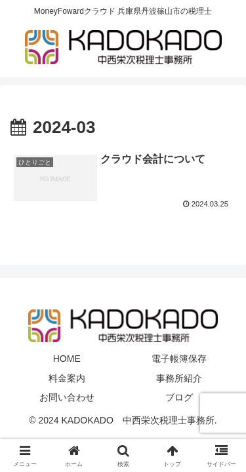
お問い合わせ (66, 397)
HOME (67, 358)
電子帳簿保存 (179, 358)
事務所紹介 (179, 378)
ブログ (179, 397)
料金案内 (67, 378)
